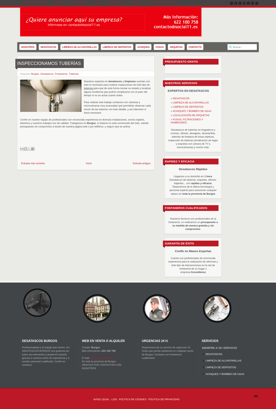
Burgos (35, 73)
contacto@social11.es (102, 358)
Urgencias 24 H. (80, 3)
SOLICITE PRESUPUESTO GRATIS (162, 3)
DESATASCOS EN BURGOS (35, 3)
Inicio (89, 163)
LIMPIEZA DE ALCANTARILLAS (191, 102)
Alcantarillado (116, 3)
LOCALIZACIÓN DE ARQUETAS (191, 115)
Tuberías (74, 73)
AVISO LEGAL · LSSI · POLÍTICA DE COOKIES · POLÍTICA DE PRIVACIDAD (136, 399)
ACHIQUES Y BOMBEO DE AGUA (192, 111)
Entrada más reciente (33, 163)
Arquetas (136, 3)
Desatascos (59, 3)
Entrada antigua (141, 163)
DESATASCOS (181, 98)
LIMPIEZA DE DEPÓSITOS (188, 106)
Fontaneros (61, 73)
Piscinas (98, 3)
